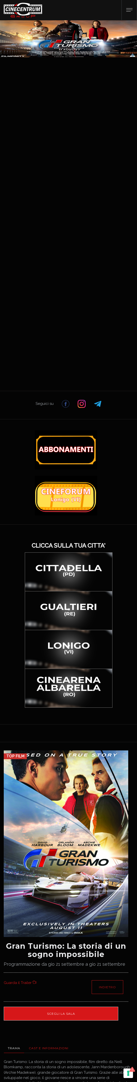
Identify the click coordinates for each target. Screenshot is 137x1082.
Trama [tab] (14, 1048)
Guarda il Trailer (20, 982)
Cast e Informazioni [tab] (48, 1048)
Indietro (107, 987)
